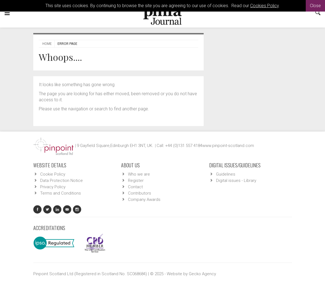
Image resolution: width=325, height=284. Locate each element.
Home (47, 44)
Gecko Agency (202, 273)
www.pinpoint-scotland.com (228, 145)
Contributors (139, 193)
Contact (135, 186)
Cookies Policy (264, 5)
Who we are (139, 174)
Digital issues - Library (236, 180)
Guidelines (225, 174)
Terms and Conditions (60, 193)
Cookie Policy (52, 174)
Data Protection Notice (61, 180)
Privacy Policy (52, 186)
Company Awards (144, 199)
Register (136, 180)
